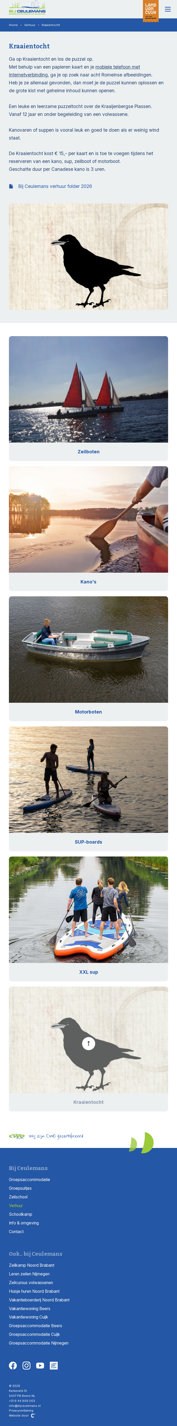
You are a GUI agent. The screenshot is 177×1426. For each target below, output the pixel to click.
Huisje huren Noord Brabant (34, 1291)
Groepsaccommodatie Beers (35, 1325)
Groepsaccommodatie (29, 1179)
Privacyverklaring (21, 1410)
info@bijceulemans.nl (25, 1406)
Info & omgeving (24, 1222)
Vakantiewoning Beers (29, 1308)
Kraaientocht (51, 25)
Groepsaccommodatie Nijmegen (38, 1343)
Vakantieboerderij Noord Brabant (39, 1299)
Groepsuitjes (20, 1188)
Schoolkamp (20, 1214)
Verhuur (29, 25)
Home (13, 25)
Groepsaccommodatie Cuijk (34, 1334)
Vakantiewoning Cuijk (28, 1317)
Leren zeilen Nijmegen (29, 1273)
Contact (16, 1231)
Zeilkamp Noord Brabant (31, 1265)
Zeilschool (18, 1196)
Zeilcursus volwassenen (31, 1282)
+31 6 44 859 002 (22, 1401)
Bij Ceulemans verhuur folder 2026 (50, 186)
